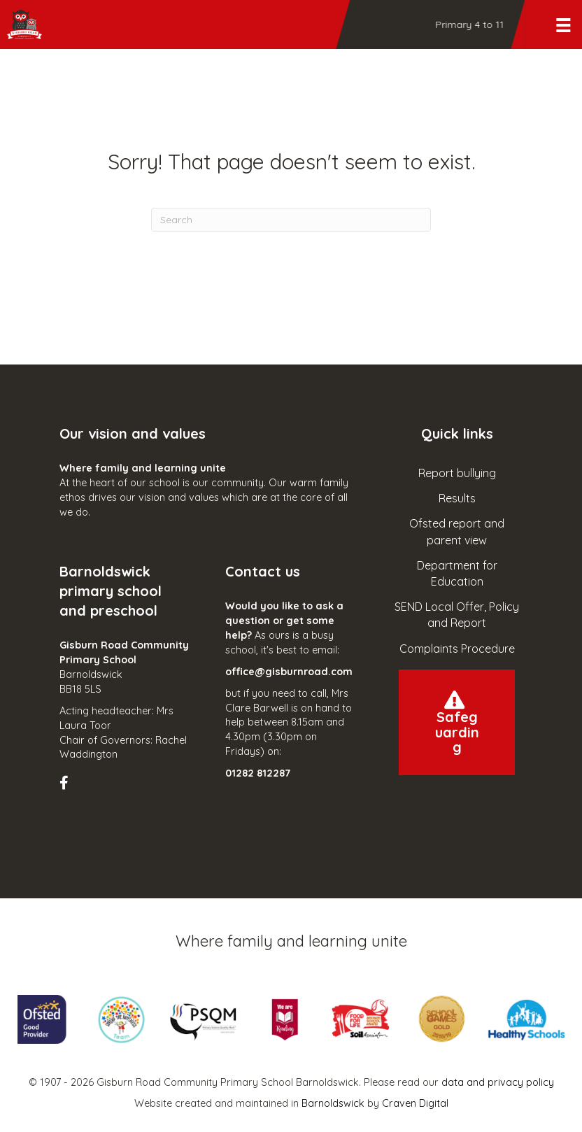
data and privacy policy (497, 1082)
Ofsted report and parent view (456, 531)
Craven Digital (415, 1103)
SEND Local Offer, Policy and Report (457, 615)
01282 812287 (257, 773)
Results (457, 498)
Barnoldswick (332, 1103)
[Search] (291, 220)
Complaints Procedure (457, 649)
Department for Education (457, 573)
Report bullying (457, 473)
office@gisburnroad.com (289, 671)
